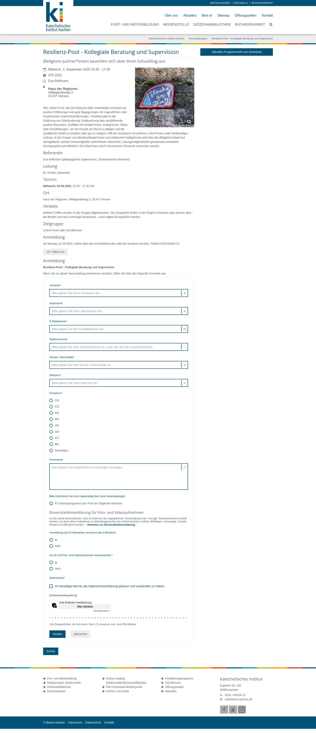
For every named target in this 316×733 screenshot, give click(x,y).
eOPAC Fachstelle (117, 691)
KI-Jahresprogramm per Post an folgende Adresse (85, 503)
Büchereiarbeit (56, 691)
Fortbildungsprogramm (179, 678)
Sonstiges (58, 450)
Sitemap (223, 15)
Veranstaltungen (197, 38)
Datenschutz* (57, 577)
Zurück (50, 651)
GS (54, 400)
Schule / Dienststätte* (61, 357)
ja (53, 540)
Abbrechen (80, 634)
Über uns (171, 15)
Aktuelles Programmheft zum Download (236, 52)
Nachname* (56, 303)
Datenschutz (93, 722)
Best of (207, 15)
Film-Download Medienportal (124, 687)
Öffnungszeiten (245, 15)
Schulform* (55, 393)
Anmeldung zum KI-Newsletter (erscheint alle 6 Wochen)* (82, 532)
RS (54, 419)
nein (54, 546)
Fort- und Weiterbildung (62, 678)
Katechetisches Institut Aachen (166, 38)
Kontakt (267, 15)
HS (54, 413)
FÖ (54, 406)
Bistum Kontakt (262, 3)
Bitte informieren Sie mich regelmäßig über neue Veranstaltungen (87, 496)
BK (54, 444)
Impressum (75, 722)
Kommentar (56, 459)
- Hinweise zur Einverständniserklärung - (110, 524)
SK (54, 425)
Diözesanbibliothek (59, 687)
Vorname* (55, 285)
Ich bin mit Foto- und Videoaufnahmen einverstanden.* (81, 555)
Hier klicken (85, 606)
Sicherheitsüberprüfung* (63, 595)
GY (54, 438)
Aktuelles (189, 15)
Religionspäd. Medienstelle (64, 682)
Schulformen (173, 682)
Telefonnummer (58, 339)
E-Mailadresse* (58, 321)
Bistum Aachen (220, 3)
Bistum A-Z (241, 3)
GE (54, 431)
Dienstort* (55, 375)
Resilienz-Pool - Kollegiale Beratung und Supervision (242, 38)
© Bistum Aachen (54, 722)
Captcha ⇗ (102, 611)
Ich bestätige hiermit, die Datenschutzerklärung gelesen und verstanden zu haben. (110, 586)
